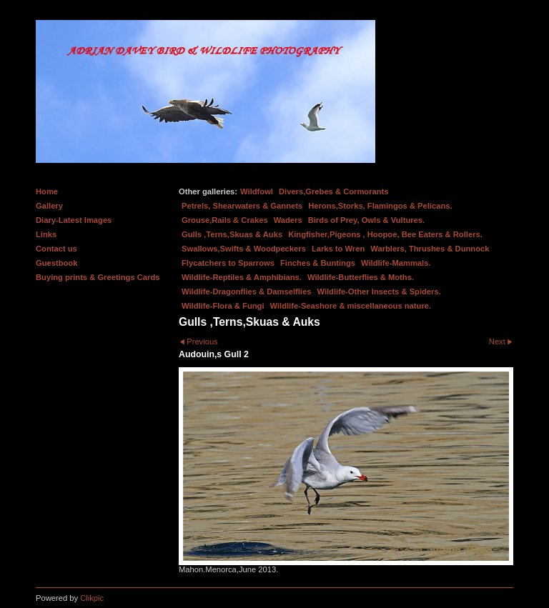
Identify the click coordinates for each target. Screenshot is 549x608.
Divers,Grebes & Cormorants (334, 191)
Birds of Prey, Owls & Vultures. (366, 220)
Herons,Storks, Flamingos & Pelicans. (380, 205)
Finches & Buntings (317, 263)
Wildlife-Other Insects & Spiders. (378, 291)
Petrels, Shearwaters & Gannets (242, 205)
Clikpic (92, 598)
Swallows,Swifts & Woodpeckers (244, 248)
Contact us (56, 248)
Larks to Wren (338, 248)
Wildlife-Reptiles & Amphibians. (242, 277)
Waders (288, 220)
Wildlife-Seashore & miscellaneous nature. (351, 305)
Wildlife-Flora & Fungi (223, 305)
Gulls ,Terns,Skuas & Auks (232, 234)
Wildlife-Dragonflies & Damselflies (246, 291)
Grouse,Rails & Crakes (225, 220)
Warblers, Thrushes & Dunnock (429, 248)
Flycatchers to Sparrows (228, 263)
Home (47, 191)
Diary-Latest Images (74, 220)
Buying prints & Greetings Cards (97, 277)
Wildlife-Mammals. (396, 263)
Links (46, 234)
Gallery (49, 205)
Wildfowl (256, 191)
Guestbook (56, 263)
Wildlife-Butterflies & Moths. (360, 277)
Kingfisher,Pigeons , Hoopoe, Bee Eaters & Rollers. (385, 234)
